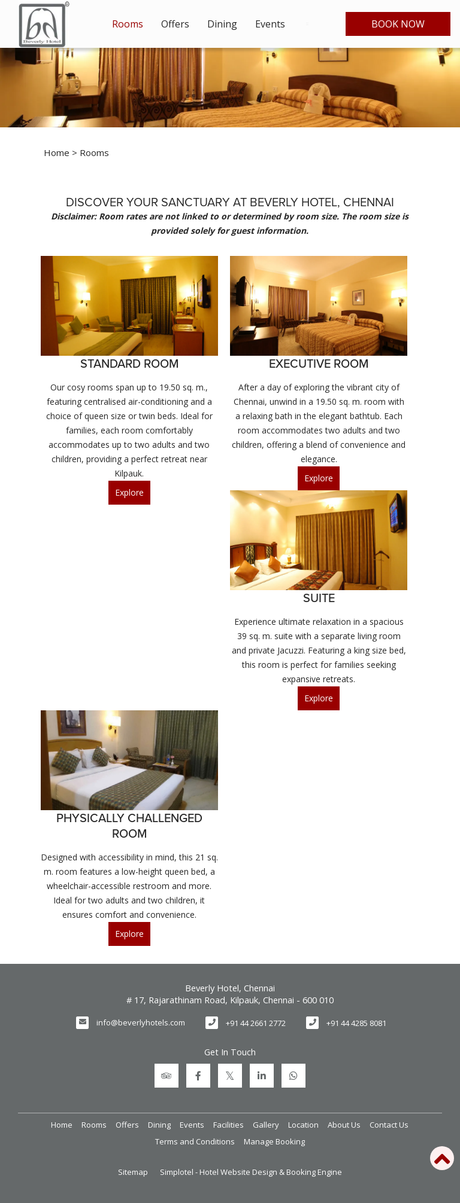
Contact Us (389, 1124)
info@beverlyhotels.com (140, 1022)
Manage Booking (274, 1141)
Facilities (228, 1124)
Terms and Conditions (195, 1141)
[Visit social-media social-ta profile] (166, 1076)
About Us (344, 1124)
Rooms (127, 23)
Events (270, 23)
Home (56, 152)
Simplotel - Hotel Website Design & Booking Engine (251, 1172)
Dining (222, 23)
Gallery (266, 1124)
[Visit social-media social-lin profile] (262, 1076)
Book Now (398, 23)
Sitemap (133, 1172)
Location (303, 1124)
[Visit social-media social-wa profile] (293, 1076)
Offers (175, 23)
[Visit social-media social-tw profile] (230, 1076)
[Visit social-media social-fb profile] (198, 1076)
